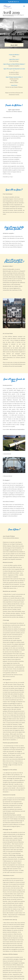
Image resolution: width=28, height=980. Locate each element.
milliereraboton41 (9, 15)
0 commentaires (10, 15)
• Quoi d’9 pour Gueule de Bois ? (14, 77)
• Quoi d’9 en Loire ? (14, 59)
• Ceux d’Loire (14, 85)
